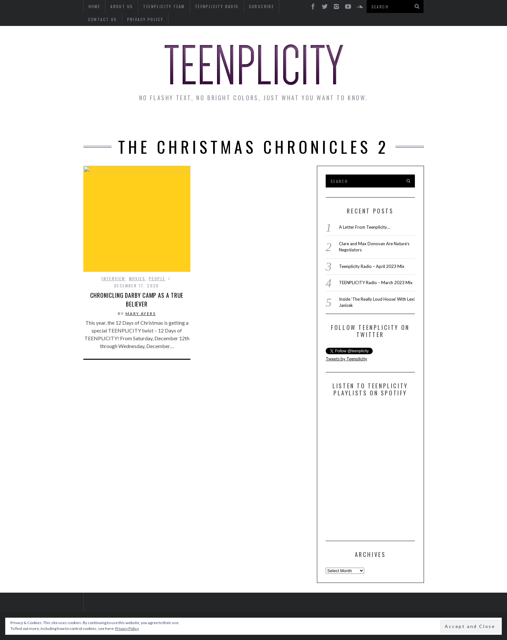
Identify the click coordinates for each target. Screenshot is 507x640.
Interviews (139, 120)
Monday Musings (252, 120)
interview (114, 278)
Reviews (368, 120)
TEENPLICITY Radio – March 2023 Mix (376, 282)
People (157, 278)
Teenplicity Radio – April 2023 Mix (371, 266)
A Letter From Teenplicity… (364, 227)
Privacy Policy (106, 19)
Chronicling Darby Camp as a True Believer (137, 299)
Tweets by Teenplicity (346, 358)
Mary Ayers (141, 313)
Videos (403, 120)
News (101, 120)
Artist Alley (191, 120)
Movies (137, 278)
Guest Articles (317, 120)
